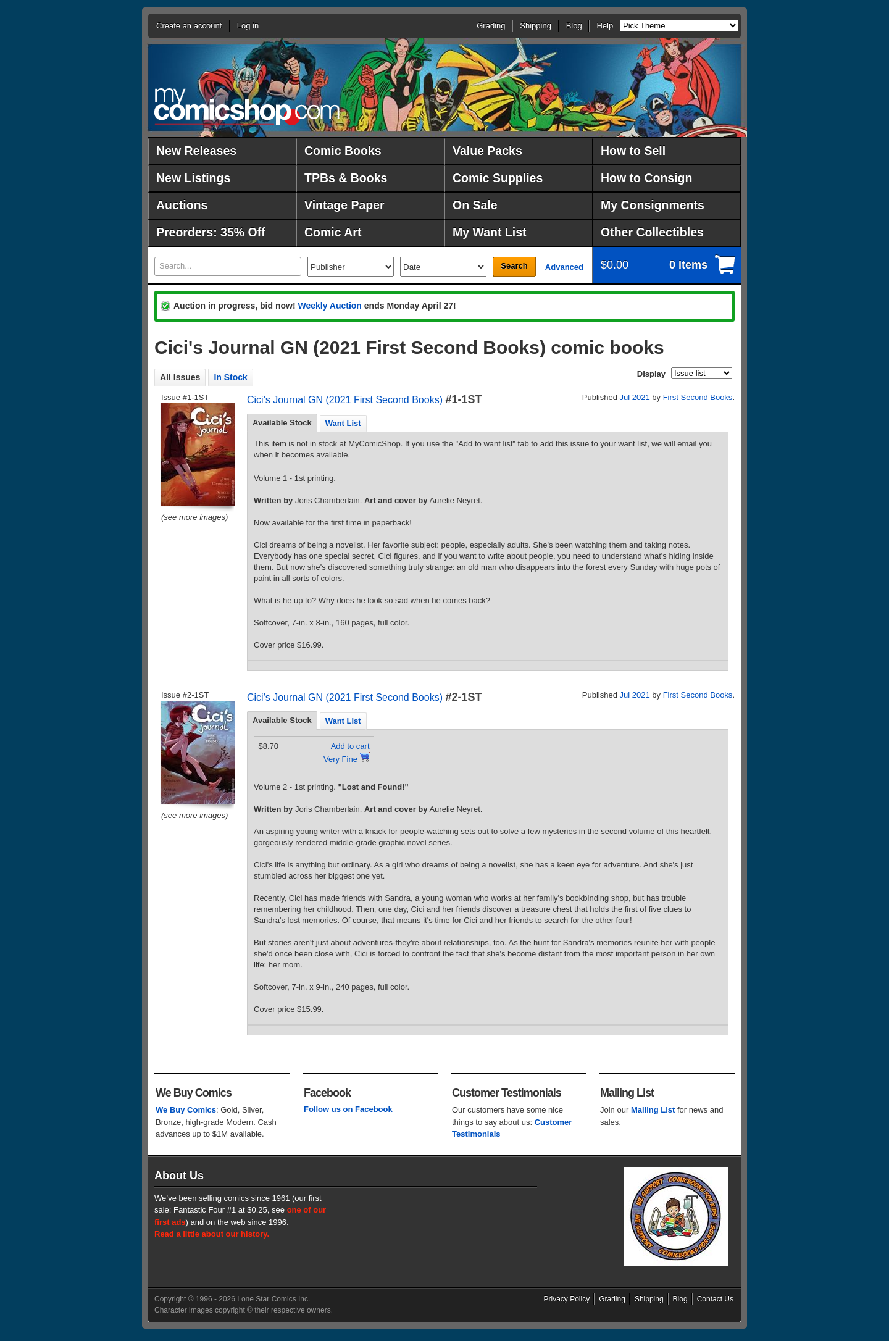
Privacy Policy (567, 1299)
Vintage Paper (344, 205)
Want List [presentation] (343, 423)
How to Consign (646, 178)
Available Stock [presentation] (282, 422)
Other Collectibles (652, 232)
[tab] (282, 423)
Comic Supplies (498, 178)
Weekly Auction (329, 306)
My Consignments (652, 205)
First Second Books (698, 397)
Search (514, 265)
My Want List (490, 232)
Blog (574, 25)
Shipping (535, 25)
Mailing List (653, 1109)
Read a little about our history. (211, 1234)
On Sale (475, 205)
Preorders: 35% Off (210, 232)
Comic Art (332, 232)
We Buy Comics (186, 1109)
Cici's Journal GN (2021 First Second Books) (345, 400)
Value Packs (487, 150)
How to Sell (633, 150)
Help (604, 25)
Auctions (181, 205)
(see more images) (194, 517)
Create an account (189, 25)
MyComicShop (247, 106)
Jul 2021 (635, 397)
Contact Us (715, 1299)
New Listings (193, 178)
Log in (248, 25)
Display (651, 373)
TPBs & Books (345, 178)
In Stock (230, 377)
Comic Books (343, 150)
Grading (491, 25)
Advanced (564, 267)
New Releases (196, 150)
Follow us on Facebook (348, 1109)
